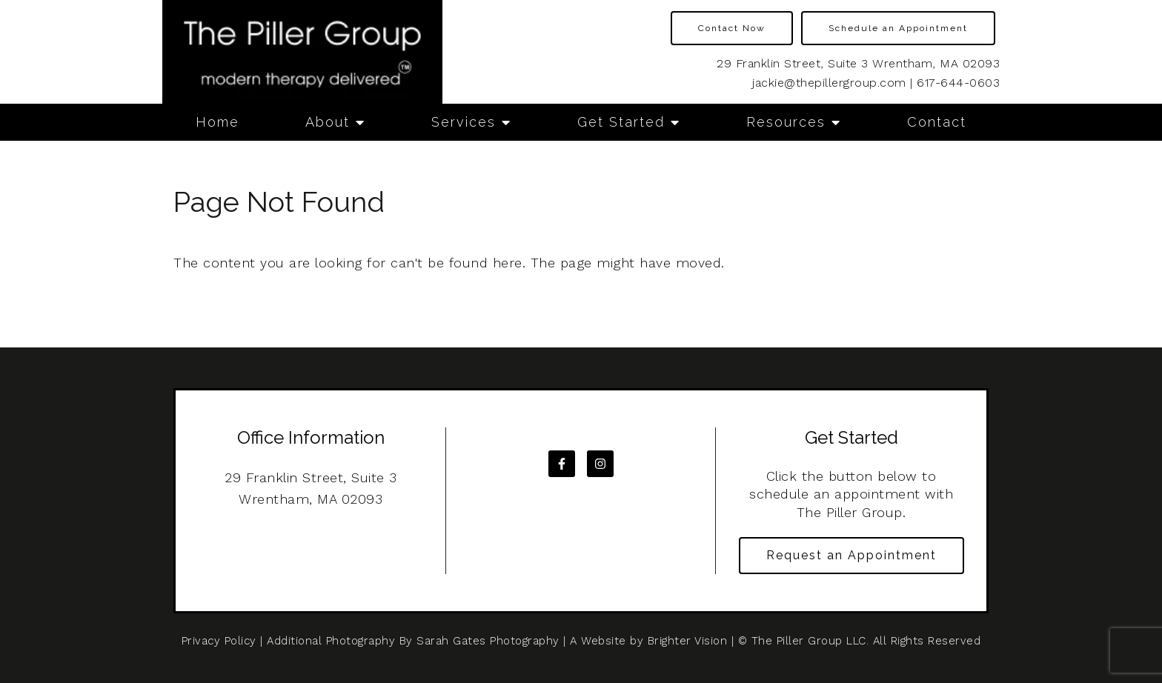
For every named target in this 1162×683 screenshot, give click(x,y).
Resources (786, 122)
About (327, 122)
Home (217, 122)
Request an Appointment (851, 555)
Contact (936, 122)
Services (463, 122)
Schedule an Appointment (898, 28)
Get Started (621, 122)
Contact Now (732, 28)
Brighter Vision (688, 640)
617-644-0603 (958, 83)
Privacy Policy (219, 640)
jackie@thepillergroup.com (829, 83)
